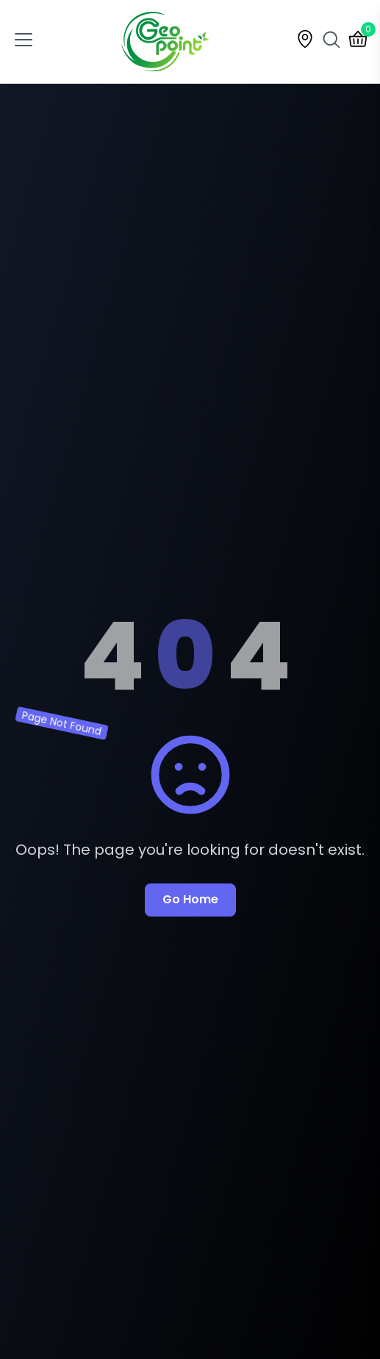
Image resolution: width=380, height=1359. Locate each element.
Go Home (190, 899)
